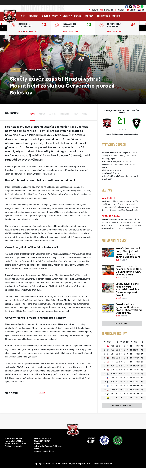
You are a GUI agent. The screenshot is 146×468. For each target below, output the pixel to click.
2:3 (44, 25)
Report (26, 31)
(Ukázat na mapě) (13, 446)
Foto (31, 31)
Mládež (66, 16)
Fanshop (130, 10)
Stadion (77, 16)
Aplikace (119, 10)
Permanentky (106, 10)
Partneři (116, 16)
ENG (141, 10)
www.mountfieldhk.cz (44, 451)
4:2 (133, 25)
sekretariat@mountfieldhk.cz (48, 446)
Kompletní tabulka (121, 405)
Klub (23, 16)
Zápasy (55, 16)
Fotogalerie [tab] (64, 114)
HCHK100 (93, 10)
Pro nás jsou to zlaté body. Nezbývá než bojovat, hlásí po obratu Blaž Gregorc (128, 252)
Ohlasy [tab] (42, 114)
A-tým (45, 16)
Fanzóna (89, 16)
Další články (122, 323)
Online (21, 31)
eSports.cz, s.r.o (85, 463)
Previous (3, 28)
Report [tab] (32, 114)
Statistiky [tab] (52, 114)
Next (142, 28)
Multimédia (102, 16)
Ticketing (33, 16)
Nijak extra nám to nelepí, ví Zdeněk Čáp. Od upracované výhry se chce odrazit (129, 270)
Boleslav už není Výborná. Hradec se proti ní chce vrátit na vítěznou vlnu (129, 308)
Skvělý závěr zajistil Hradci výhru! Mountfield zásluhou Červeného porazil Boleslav (128, 290)
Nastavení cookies (103, 463)
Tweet (42, 392)
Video (36, 31)
